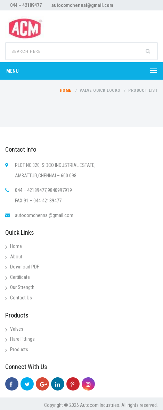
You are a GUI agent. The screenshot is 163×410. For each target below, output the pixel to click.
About (16, 256)
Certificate (20, 277)
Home (66, 90)
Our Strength (22, 287)
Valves (16, 329)
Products (19, 349)
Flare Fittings (22, 339)
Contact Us (21, 297)
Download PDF (24, 267)
